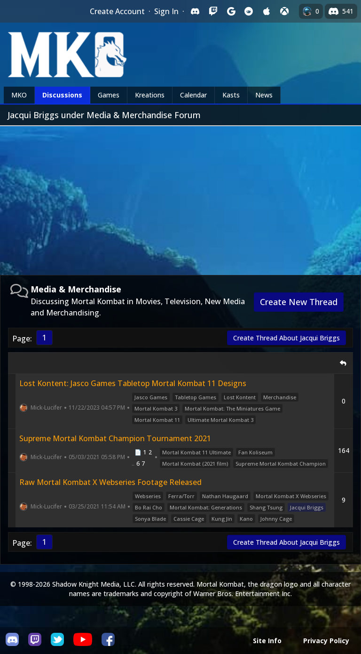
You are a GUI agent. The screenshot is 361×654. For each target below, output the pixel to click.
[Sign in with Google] (231, 11)
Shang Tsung (266, 507)
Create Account (117, 11)
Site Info (267, 640)
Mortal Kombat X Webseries (291, 496)
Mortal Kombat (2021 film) (195, 463)
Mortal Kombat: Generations (206, 507)
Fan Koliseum (255, 452)
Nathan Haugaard (225, 496)
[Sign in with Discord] (195, 11)
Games (108, 94)
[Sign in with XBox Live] (284, 11)
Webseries (148, 496)
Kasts (231, 94)
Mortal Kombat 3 (155, 408)
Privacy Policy (326, 640)
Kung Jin (222, 518)
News (264, 94)
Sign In (166, 11)
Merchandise (279, 397)
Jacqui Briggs (306, 507)
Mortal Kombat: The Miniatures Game (232, 408)
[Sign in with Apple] (266, 11)
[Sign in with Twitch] (213, 11)
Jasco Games (150, 397)
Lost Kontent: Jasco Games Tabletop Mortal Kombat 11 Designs (132, 383)
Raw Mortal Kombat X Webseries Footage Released (110, 482)
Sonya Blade (150, 518)
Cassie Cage (188, 518)
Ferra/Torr (181, 496)
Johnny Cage (276, 518)
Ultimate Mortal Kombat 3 (220, 419)
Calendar (193, 94)
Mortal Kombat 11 (157, 419)
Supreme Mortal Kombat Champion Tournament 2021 (115, 438)
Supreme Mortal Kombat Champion (280, 463)
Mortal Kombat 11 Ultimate (196, 452)
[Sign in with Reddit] (249, 11)
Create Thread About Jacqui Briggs (286, 337)
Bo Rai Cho (148, 507)
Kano (246, 518)
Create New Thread (298, 301)
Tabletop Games (195, 397)
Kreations (150, 94)
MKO (19, 94)
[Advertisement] (180, 197)
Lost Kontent (240, 397)
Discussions (62, 94)
